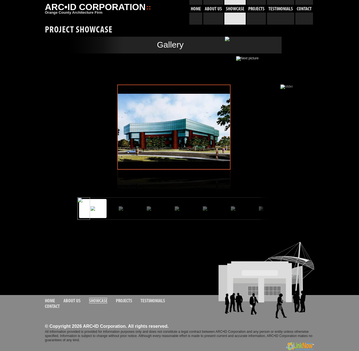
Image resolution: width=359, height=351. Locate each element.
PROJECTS (256, 9)
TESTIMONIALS (280, 9)
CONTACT (304, 9)
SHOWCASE (235, 9)
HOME (196, 9)
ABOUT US (213, 9)
